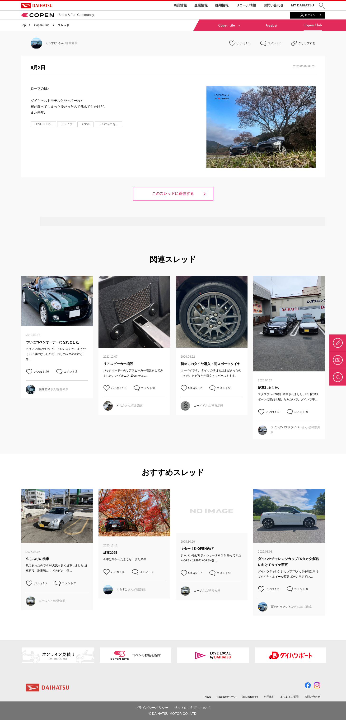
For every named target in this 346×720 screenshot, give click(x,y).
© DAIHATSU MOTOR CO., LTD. (173, 713)
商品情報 (180, 5)
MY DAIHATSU (302, 5)
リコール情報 (246, 5)
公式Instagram (250, 696)
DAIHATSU (36, 5)
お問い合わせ (274, 5)
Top (23, 25)
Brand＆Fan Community (57, 15)
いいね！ (242, 43)
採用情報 (222, 5)
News (208, 696)
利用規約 (269, 696)
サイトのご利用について (192, 708)
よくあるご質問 (289, 696)
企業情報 (201, 5)
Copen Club (41, 25)
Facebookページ (226, 696)
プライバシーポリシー (151, 708)
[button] (322, 5)
